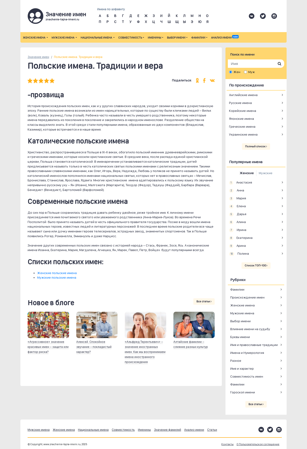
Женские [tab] (247, 173)
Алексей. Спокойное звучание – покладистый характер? (94, 347)
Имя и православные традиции (254, 345)
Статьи (212, 430)
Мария (237, 198)
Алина (237, 222)
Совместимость (130, 37)
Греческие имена (242, 126)
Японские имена (241, 119)
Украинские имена (243, 134)
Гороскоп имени (242, 392)
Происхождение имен (247, 297)
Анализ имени (224, 37)
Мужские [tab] (265, 173)
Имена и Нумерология (247, 353)
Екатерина (241, 238)
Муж (251, 72)
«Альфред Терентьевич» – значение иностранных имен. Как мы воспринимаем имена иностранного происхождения (145, 352)
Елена (237, 206)
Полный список (256, 146)
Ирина (237, 230)
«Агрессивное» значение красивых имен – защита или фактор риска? (48, 347)
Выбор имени (176, 37)
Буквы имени (240, 337)
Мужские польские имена (56, 277)
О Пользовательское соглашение (257, 444)
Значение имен (38, 57)
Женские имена (34, 37)
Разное (235, 361)
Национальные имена (96, 37)
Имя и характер (242, 368)
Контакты (227, 444)
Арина (237, 246)
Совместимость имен (246, 376)
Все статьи (204, 301)
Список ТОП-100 (256, 265)
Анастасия (240, 182)
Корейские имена (242, 111)
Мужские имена (63, 37)
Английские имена (243, 95)
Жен (236, 72)
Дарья (237, 214)
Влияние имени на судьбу (250, 329)
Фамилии (198, 37)
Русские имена (240, 103)
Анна (236, 190)
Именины (154, 37)
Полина (239, 254)
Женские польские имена (57, 273)
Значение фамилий (167, 430)
